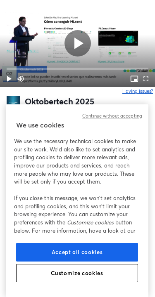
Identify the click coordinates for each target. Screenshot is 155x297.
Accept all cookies (77, 252)
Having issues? (137, 91)
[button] (9, 79)
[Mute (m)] (21, 79)
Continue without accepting (112, 116)
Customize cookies (77, 273)
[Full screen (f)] (146, 79)
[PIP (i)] (134, 79)
